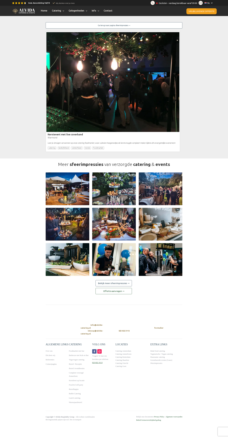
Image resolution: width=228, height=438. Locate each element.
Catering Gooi (120, 366)
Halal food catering (157, 351)
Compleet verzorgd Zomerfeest (76, 374)
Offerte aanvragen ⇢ (113, 291)
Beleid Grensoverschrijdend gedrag (148, 420)
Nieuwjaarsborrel (75, 402)
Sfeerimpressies (156, 363)
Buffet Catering (75, 393)
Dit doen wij (50, 355)
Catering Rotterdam (122, 357)
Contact (108, 10)
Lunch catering (74, 398)
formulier (158, 328)
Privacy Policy (159, 417)
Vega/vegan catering (76, 360)
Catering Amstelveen (123, 354)
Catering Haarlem (122, 360)
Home (44, 10)
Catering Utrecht (121, 363)
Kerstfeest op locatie (76, 380)
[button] (209, 3)
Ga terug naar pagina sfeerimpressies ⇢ (114, 25)
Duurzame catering (157, 357)
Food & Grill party (76, 385)
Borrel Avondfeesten (76, 368)
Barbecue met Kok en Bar (79, 355)
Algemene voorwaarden (174, 417)
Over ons (49, 351)
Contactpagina (51, 364)
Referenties (50, 360)
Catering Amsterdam (123, 351)
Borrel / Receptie (75, 364)
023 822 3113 (124, 331)
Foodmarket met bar (76, 351)
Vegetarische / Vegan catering (161, 354)
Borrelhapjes (74, 389)
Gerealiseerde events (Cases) (161, 360)
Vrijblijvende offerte (201, 11)
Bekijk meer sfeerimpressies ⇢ (113, 283)
